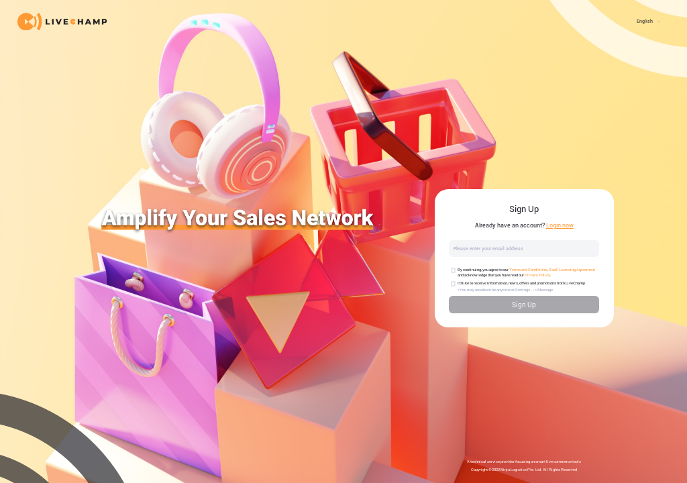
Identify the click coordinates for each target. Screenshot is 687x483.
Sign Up (524, 305)
